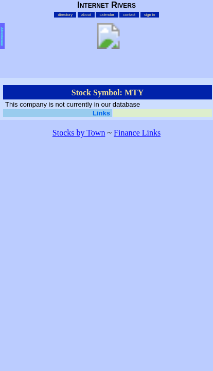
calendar (107, 14)
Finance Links (137, 132)
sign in (149, 14)
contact (129, 14)
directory (65, 14)
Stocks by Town (78, 132)
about (86, 14)
